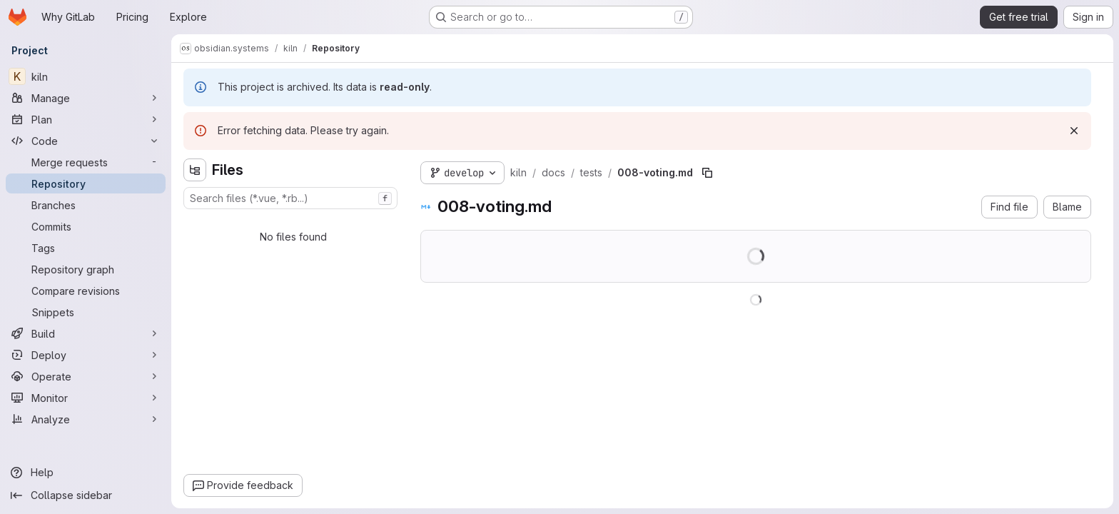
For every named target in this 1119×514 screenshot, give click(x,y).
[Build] (86, 333)
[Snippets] (86, 312)
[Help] (86, 473)
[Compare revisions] (86, 291)
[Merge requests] (86, 162)
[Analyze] (86, 419)
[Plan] (86, 119)
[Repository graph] (86, 269)
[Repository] (86, 183)
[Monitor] (86, 398)
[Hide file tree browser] (194, 169)
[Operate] (86, 376)
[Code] (86, 141)
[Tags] (86, 248)
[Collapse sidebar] (86, 495)
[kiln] (86, 76)
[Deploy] (86, 355)
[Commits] (86, 226)
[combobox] (290, 198)
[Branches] (86, 205)
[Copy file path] (707, 172)
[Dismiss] (1074, 130)
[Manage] (86, 98)
